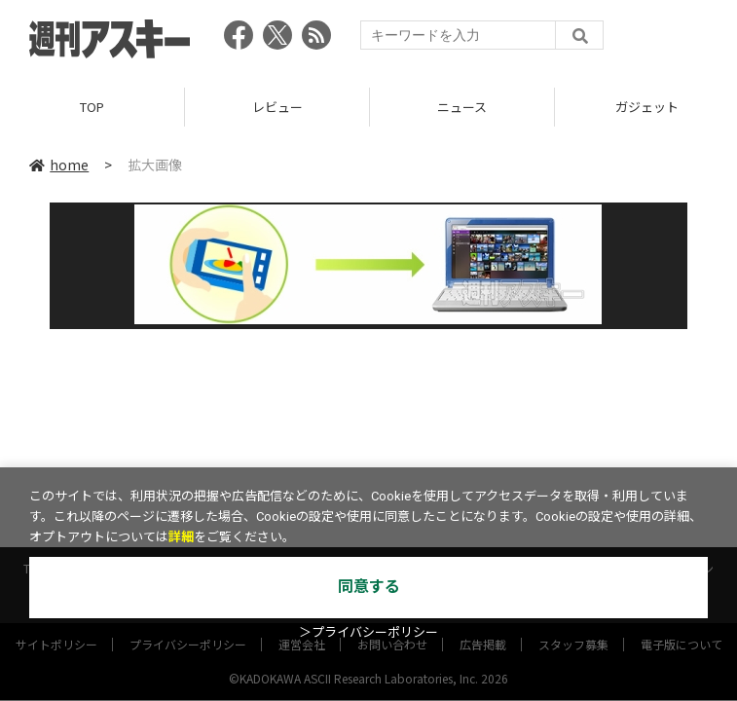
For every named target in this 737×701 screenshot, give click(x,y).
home (59, 164)
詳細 (181, 537)
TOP (92, 106)
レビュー (277, 106)
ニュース (462, 106)
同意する (369, 586)
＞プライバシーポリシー (368, 632)
